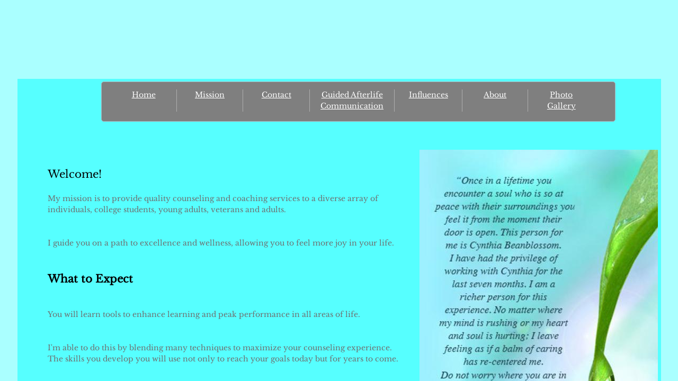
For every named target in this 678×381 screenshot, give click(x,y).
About (495, 94)
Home (144, 94)
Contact (276, 94)
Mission (210, 94)
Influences (428, 94)
